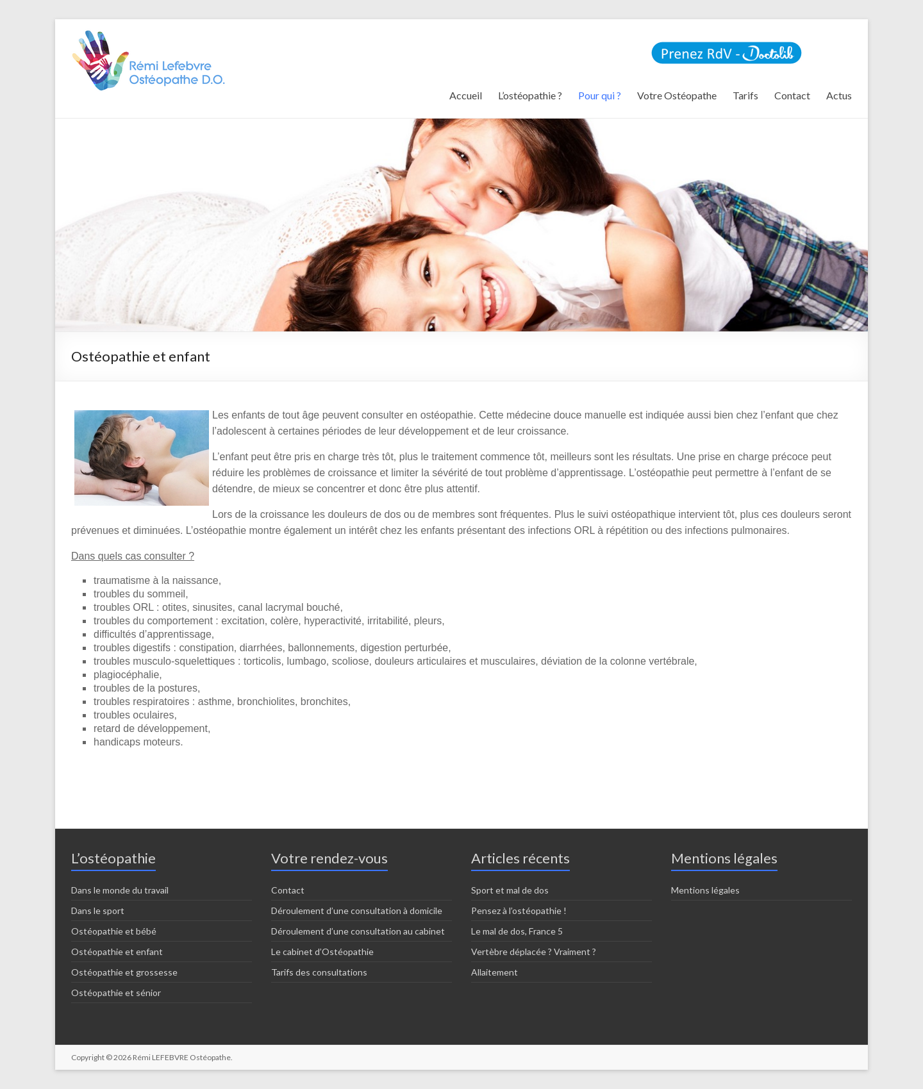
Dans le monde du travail (120, 890)
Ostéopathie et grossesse (124, 972)
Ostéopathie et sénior (116, 992)
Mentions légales (705, 890)
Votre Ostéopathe (677, 95)
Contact (792, 95)
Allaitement (494, 972)
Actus (839, 95)
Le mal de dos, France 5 (517, 931)
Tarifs (745, 95)
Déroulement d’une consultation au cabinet (358, 931)
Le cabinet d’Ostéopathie (322, 951)
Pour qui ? (599, 95)
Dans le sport (97, 910)
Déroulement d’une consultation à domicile (356, 910)
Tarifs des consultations (319, 972)
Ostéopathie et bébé (113, 931)
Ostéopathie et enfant (117, 951)
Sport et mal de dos (510, 890)
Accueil (465, 95)
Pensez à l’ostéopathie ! (519, 910)
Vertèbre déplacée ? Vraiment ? (533, 951)
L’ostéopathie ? (530, 95)
